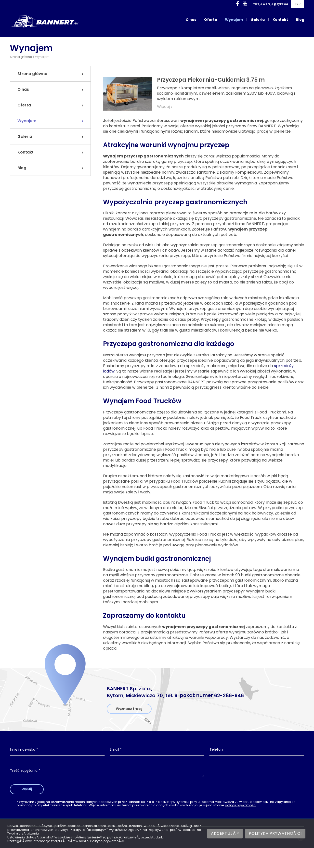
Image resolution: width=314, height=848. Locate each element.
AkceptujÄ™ (225, 833)
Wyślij (28, 789)
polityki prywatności (240, 805)
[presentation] (257, 774)
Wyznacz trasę (129, 708)
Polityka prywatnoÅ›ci (275, 833)
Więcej (163, 106)
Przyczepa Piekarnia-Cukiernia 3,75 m (211, 80)
